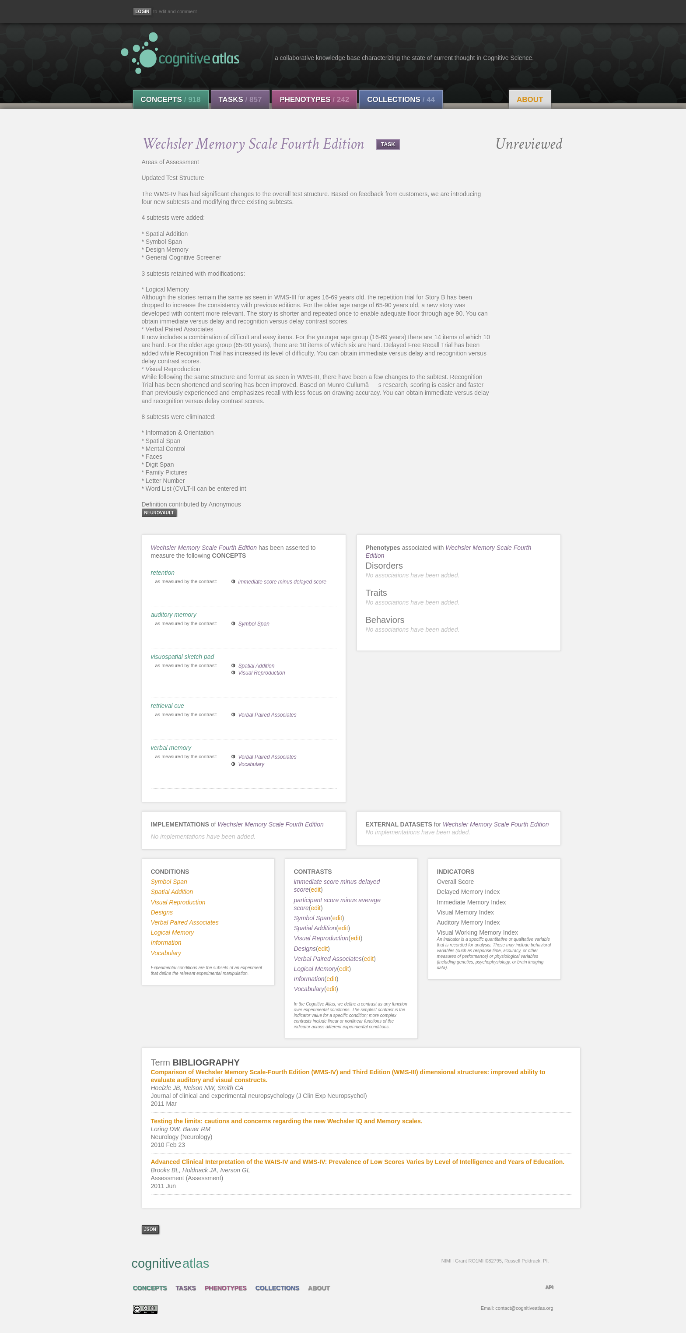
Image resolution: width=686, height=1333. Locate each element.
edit (316, 889)
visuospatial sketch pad (182, 656)
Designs (305, 948)
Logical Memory (315, 968)
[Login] (142, 11)
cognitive (340, 1263)
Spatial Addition (256, 666)
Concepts (171, 99)
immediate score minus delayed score (282, 582)
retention (163, 572)
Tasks (240, 99)
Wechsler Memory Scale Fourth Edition (204, 547)
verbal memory (171, 747)
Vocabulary (251, 764)
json (150, 1229)
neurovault (159, 512)
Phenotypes (314, 99)
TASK (388, 144)
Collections (401, 99)
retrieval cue (167, 705)
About (530, 99)
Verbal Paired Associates (267, 715)
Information (309, 978)
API (549, 1287)
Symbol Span (254, 624)
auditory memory (173, 614)
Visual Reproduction (261, 673)
